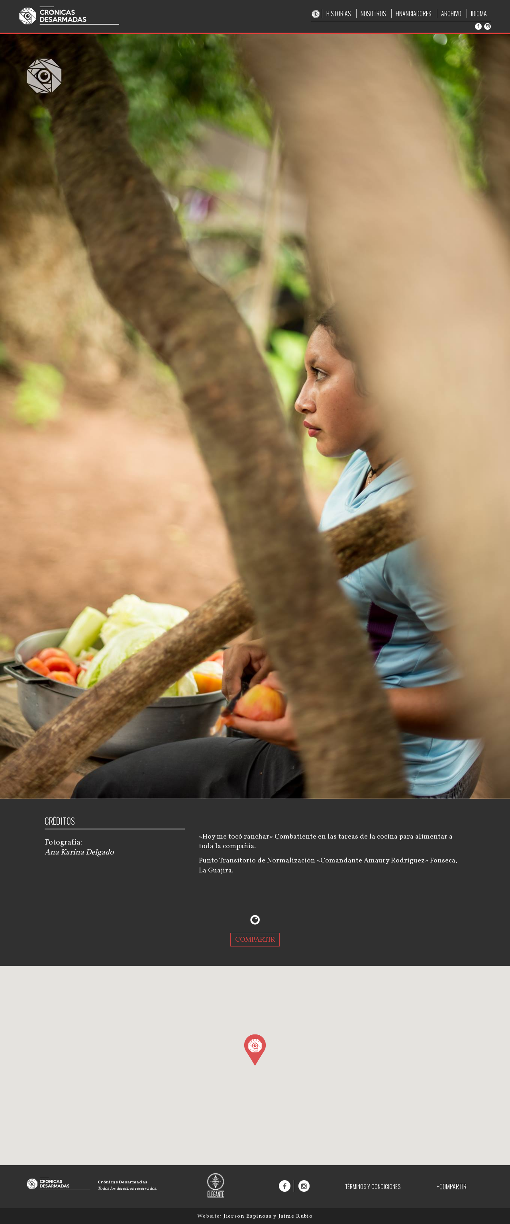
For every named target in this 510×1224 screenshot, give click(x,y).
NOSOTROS (373, 13)
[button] (255, 1050)
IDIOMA (479, 13)
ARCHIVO (451, 13)
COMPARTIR (255, 940)
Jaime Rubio (296, 1216)
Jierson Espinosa (248, 1216)
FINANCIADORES (414, 13)
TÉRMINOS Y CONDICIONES (372, 1186)
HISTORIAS (338, 13)
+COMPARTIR (452, 1186)
